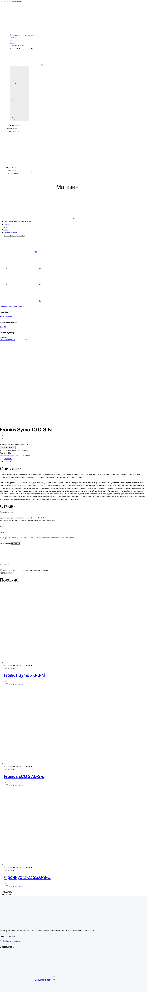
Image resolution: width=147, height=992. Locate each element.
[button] (14, 373)
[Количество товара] (43, 367)
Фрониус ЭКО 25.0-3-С (27, 800)
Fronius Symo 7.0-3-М (24, 598)
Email (2, 455)
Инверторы (10, 340)
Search (9, 128)
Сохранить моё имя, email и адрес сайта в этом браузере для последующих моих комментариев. (39, 461)
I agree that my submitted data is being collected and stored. (25, 493)
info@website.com (6, 316)
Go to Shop (3, 337)
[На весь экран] (3, 988)
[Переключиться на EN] (24, 268)
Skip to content (6, 1)
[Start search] (31, 171)
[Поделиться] (5, 988)
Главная (3, 340)
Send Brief (3, 327)
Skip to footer (17, 1)
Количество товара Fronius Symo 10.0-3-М (16, 368)
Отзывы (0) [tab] (8, 385)
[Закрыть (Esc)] (7, 988)
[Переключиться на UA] (24, 301)
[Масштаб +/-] (1, 988)
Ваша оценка (5, 467)
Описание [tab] (8, 382)
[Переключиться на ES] (24, 284)
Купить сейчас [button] (16, 607)
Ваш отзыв (4, 488)
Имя (2, 449)
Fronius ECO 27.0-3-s (24, 699)
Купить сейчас (8, 371)
